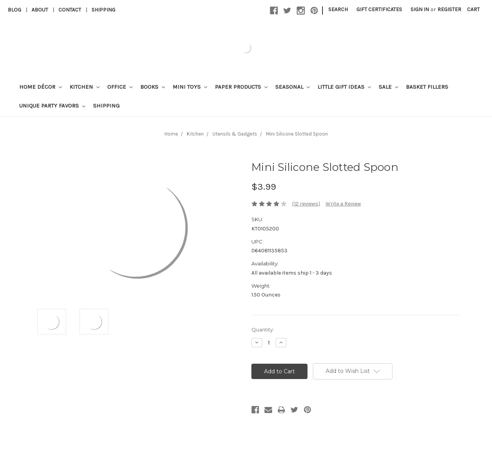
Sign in (420, 9)
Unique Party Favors (52, 105)
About (40, 10)
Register (449, 9)
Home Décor (40, 86)
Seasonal (292, 86)
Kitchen (85, 86)
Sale (388, 86)
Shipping (103, 10)
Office (120, 86)
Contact (69, 10)
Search (338, 9)
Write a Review (343, 203)
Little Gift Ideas (344, 86)
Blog (14, 10)
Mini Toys (190, 86)
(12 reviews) (306, 203)
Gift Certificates (379, 9)
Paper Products (241, 86)
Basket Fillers (427, 86)
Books (152, 86)
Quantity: (262, 329)
